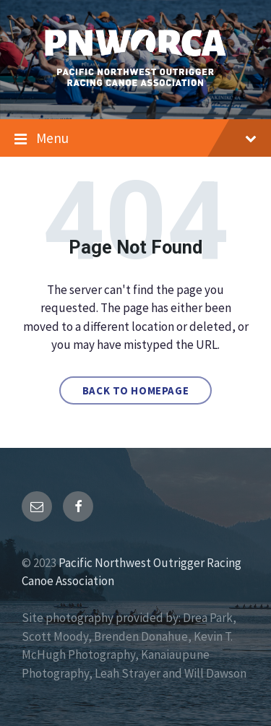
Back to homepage (135, 390)
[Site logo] (135, 90)
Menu (135, 138)
